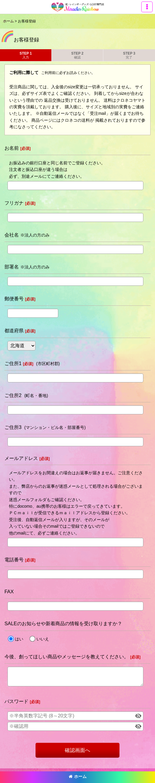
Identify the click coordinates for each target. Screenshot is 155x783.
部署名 (11, 266)
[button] (147, 6)
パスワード (16, 701)
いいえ (42, 639)
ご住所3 (13, 427)
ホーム (78, 776)
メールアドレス (21, 458)
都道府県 (14, 330)
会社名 (11, 234)
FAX (9, 591)
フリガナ (14, 203)
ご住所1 (13, 363)
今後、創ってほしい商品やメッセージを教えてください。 (66, 656)
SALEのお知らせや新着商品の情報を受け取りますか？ (63, 623)
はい (19, 639)
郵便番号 (14, 298)
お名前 (11, 148)
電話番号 (14, 559)
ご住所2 (13, 395)
